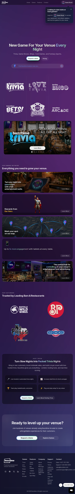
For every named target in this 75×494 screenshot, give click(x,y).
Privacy (50, 462)
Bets (23, 474)
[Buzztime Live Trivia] (37, 87)
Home (28, 2)
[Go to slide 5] (41, 151)
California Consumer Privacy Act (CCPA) (50, 471)
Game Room (59, 15)
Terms (49, 465)
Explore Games (48, 438)
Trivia (23, 462)
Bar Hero (32, 473)
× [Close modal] (71, 9)
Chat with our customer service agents (50, 480)
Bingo (24, 471)
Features (39, 2)
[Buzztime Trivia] (15, 87)
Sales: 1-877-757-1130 (62, 462)
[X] (13, 471)
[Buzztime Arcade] (60, 109)
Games (34, 2)
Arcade (24, 476)
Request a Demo (27, 398)
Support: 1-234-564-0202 (63, 465)
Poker (24, 469)
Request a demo (33, 58)
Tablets (32, 470)
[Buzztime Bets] (15, 109)
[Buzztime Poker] (37, 109)
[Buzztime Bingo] (60, 87)
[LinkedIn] (18, 471)
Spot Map (32, 475)
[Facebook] (9, 471)
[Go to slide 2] (34, 151)
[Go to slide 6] (43, 151)
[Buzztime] (5, 2)
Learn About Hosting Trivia (45, 398)
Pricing (45, 58)
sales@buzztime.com (62, 467)
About (40, 462)
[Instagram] (5, 471)
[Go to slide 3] (36, 151)
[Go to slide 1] (32, 151)
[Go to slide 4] (38, 151)
